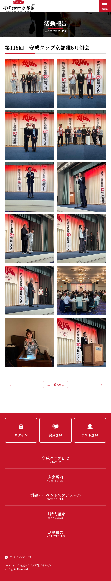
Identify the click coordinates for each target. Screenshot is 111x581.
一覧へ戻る (57, 385)
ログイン (21, 435)
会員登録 (55, 435)
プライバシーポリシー (25, 557)
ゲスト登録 (90, 435)
